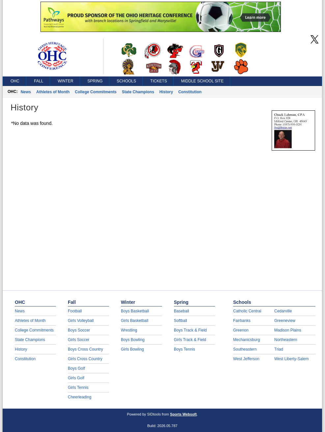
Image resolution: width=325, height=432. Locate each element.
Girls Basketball (134, 320)
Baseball (181, 311)
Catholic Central (247, 311)
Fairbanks (242, 320)
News (26, 92)
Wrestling (129, 330)
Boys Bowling (133, 339)
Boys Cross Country (85, 349)
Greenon (241, 330)
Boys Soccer (79, 330)
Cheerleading (79, 397)
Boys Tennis (184, 349)
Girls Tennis (78, 387)
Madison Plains (287, 330)
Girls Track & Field (190, 339)
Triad (278, 349)
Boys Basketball (135, 311)
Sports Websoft (183, 414)
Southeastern (245, 349)
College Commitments (96, 92)
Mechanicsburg (246, 339)
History (166, 92)
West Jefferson (246, 359)
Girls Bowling (132, 349)
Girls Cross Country (85, 359)
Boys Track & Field (190, 330)
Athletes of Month (52, 92)
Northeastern (285, 339)
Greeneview (284, 320)
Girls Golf (76, 378)
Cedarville (283, 311)
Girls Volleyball (81, 320)
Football (75, 311)
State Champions (138, 92)
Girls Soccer (78, 339)
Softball (180, 320)
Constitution (190, 92)
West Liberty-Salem (291, 359)
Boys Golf (76, 368)
